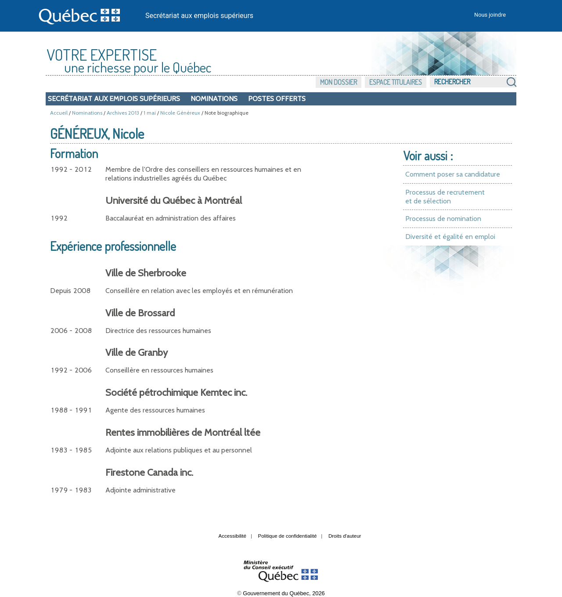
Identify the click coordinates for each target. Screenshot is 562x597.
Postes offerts (277, 98)
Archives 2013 (123, 112)
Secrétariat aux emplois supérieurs (199, 15)
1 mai (150, 112)
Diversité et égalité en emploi (450, 236)
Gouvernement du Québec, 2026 (283, 593)
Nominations (214, 98)
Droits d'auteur (344, 536)
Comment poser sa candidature (452, 174)
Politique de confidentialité (287, 536)
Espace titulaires (395, 82)
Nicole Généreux (180, 112)
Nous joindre (490, 14)
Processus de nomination (443, 218)
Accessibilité (232, 536)
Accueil (59, 112)
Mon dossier (338, 82)
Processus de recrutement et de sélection (445, 196)
